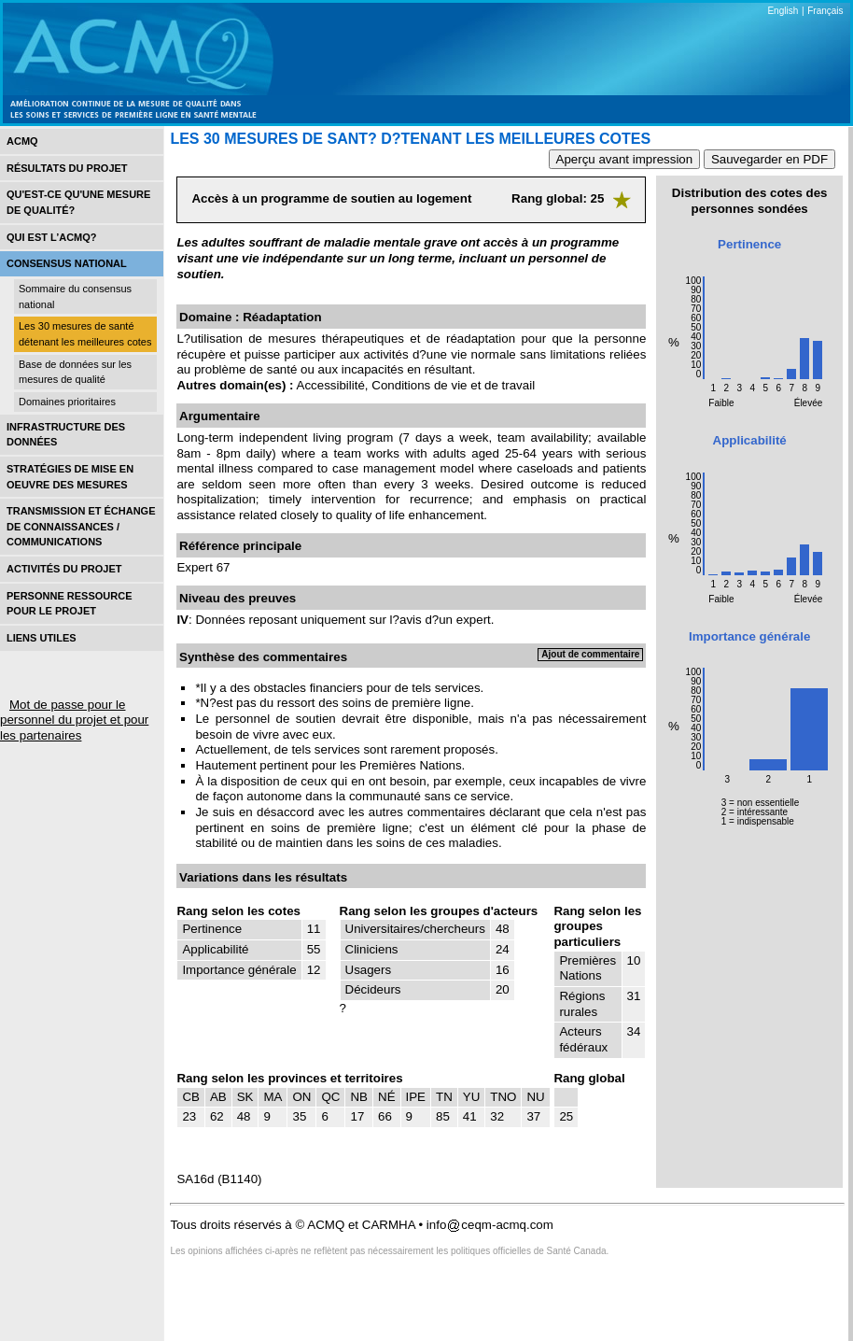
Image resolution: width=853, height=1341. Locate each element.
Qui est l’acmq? (52, 237)
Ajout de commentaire (590, 654)
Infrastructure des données (66, 434)
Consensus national (67, 263)
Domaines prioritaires (67, 401)
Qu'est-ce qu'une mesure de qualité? (78, 202)
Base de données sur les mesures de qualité (75, 372)
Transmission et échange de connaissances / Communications (81, 526)
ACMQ (22, 141)
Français (825, 11)
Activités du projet (64, 568)
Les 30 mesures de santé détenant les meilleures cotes (85, 333)
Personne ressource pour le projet (69, 603)
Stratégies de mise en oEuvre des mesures (70, 476)
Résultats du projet (67, 168)
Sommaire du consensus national (75, 296)
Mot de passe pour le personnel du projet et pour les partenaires (74, 720)
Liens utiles (42, 637)
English (782, 11)
